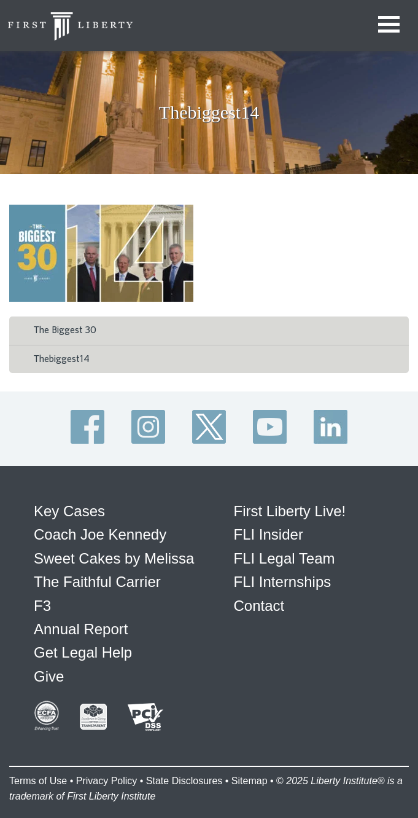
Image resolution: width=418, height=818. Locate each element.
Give (49, 676)
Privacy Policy (106, 781)
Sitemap (249, 781)
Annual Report (81, 629)
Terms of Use (38, 781)
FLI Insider (268, 534)
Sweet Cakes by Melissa (114, 558)
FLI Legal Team (284, 558)
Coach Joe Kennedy (100, 534)
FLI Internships (282, 581)
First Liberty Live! (290, 511)
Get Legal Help (83, 652)
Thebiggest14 (62, 359)
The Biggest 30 (65, 330)
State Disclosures (184, 781)
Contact (259, 605)
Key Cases (69, 511)
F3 (42, 605)
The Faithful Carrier (97, 581)
